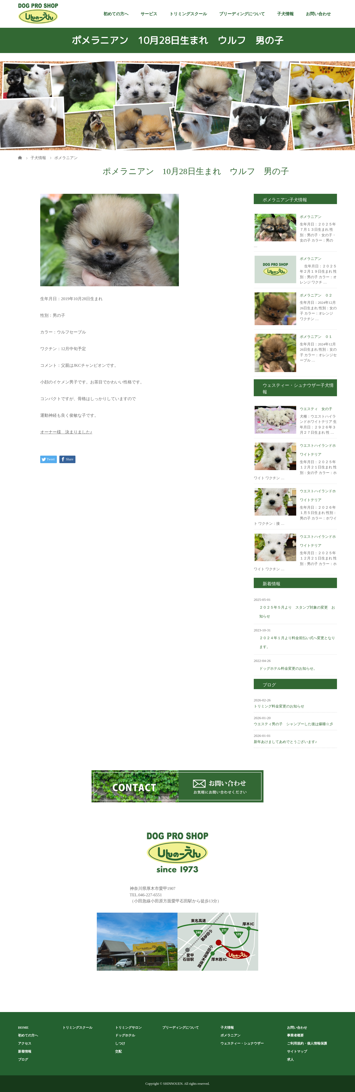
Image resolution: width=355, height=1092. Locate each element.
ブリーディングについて (242, 14)
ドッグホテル (125, 1035)
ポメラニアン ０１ (316, 337)
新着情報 (24, 1051)
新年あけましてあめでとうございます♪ (285, 742)
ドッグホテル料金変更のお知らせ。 (288, 668)
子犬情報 (285, 14)
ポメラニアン (310, 217)
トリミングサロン (128, 1028)
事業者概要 (295, 1035)
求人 (290, 1059)
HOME (23, 1028)
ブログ (23, 1059)
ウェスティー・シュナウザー (242, 1043)
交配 (118, 1051)
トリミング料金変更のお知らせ (279, 706)
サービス (149, 14)
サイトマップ (297, 1051)
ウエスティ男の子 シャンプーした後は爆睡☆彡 (293, 724)
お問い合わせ (318, 14)
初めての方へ (115, 14)
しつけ (120, 1043)
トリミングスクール (188, 14)
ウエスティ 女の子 (316, 409)
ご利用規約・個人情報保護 (307, 1043)
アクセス (24, 1043)
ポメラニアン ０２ (316, 295)
